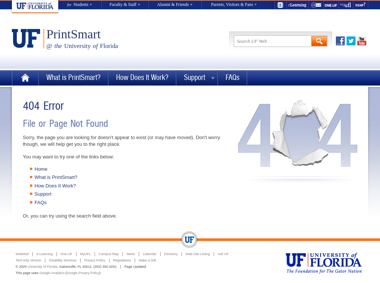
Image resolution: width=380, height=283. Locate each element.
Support (194, 77)
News (131, 254)
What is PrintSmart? (73, 77)
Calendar (150, 254)
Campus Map (109, 254)
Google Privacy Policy (83, 273)
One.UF (331, 5)
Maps (360, 5)
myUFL (345, 5)
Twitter (351, 40)
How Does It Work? (142, 77)
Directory (171, 254)
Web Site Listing (198, 254)
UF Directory (280, 5)
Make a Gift (147, 260)
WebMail (316, 5)
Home (25, 78)
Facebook (340, 40)
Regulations (122, 260)
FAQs (232, 77)
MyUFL (85, 254)
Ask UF (223, 254)
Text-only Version (28, 260)
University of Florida (42, 266)
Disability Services (62, 260)
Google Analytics (52, 273)
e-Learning (297, 5)
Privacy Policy (94, 260)
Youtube (361, 40)
